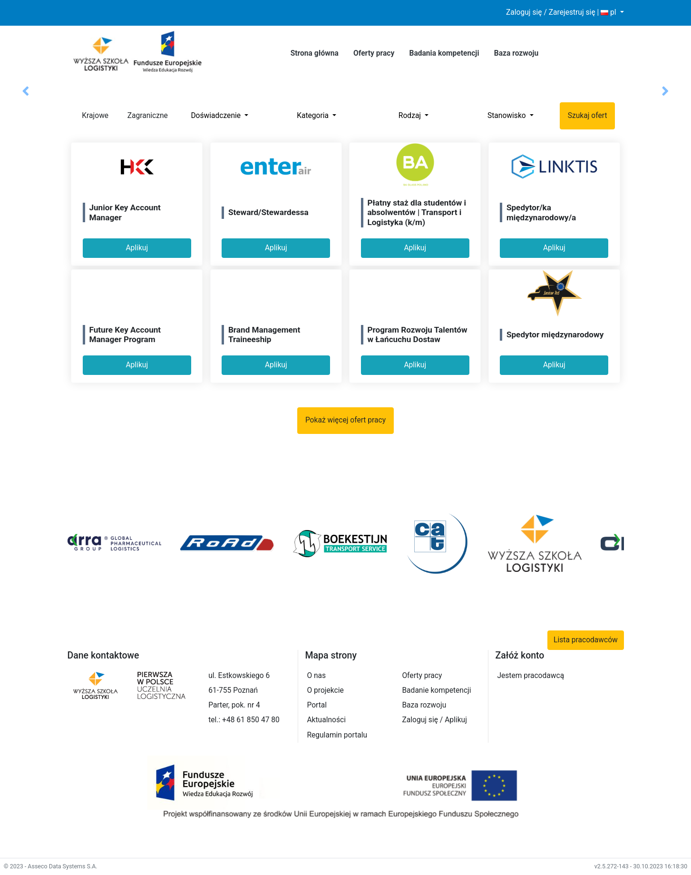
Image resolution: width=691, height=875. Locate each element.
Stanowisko (507, 115)
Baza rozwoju (516, 53)
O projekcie (325, 690)
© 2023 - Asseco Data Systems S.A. (50, 866)
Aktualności (326, 720)
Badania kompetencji (444, 53)
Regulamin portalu (337, 735)
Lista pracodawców (586, 640)
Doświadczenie (217, 115)
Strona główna (315, 53)
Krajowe (88, 116)
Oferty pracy (373, 53)
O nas (316, 675)
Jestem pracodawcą (530, 675)
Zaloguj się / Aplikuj (434, 720)
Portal (317, 705)
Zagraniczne (141, 116)
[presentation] (74, 538)
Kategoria (314, 115)
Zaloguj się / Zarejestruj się (550, 12)
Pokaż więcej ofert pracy (345, 420)
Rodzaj (411, 115)
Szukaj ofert (587, 115)
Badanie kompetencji (436, 690)
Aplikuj (137, 248)
